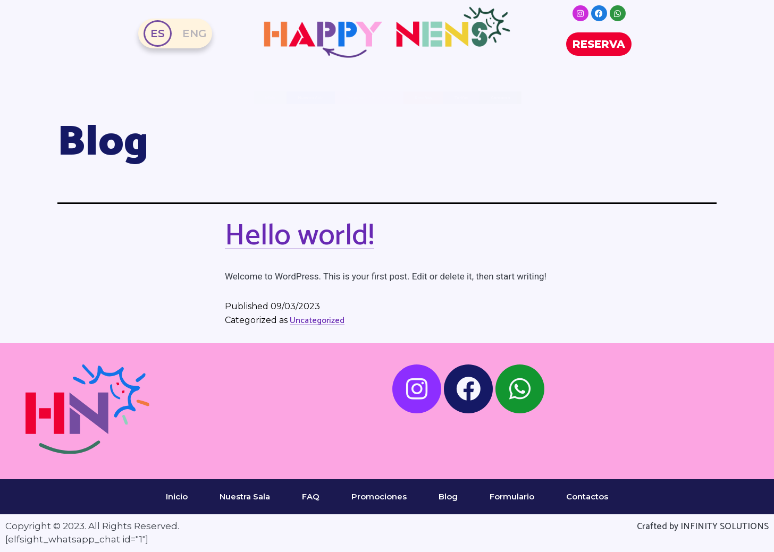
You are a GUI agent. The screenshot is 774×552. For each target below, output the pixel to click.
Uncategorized (317, 320)
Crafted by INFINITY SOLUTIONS (703, 526)
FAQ (310, 496)
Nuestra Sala (152, 98)
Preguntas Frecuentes (331, 98)
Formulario (512, 496)
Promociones (379, 496)
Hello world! (299, 235)
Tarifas (614, 98)
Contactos (587, 496)
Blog (448, 496)
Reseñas (497, 98)
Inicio (177, 496)
